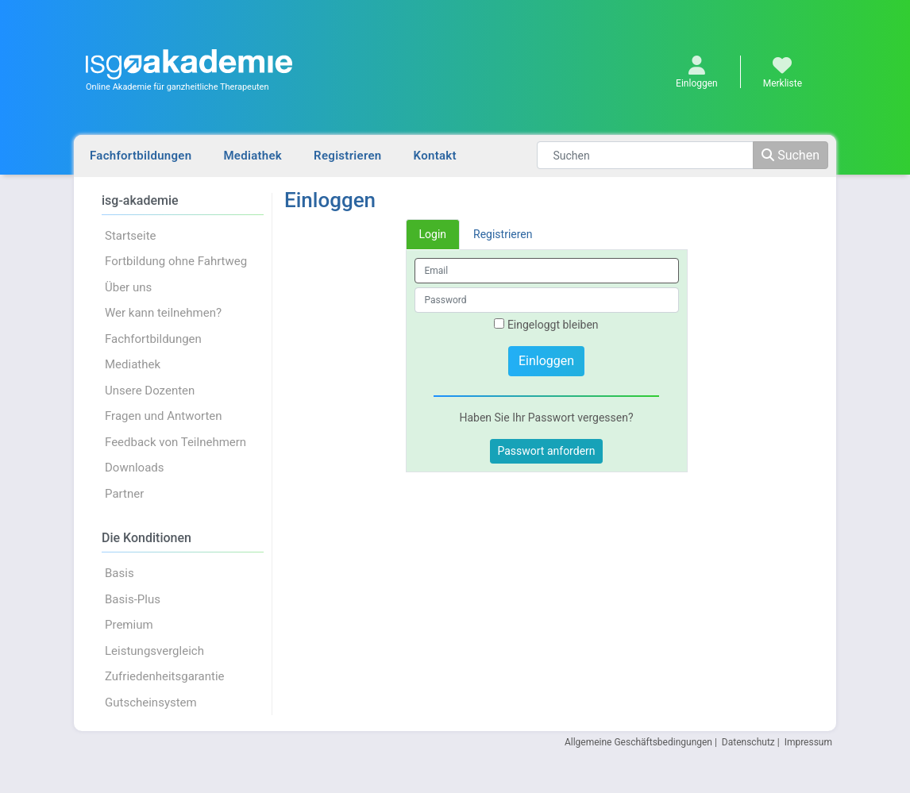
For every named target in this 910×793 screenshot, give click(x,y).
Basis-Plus (132, 599)
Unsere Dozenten (150, 390)
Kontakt (435, 155)
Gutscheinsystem (151, 702)
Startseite (130, 236)
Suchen (790, 155)
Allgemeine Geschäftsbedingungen (638, 742)
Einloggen (546, 360)
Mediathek (252, 155)
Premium (129, 625)
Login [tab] (433, 234)
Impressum (808, 742)
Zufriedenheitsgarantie (165, 676)
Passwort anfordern (546, 451)
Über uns (128, 287)
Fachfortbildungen (140, 155)
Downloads (134, 467)
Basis (119, 573)
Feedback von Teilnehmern (175, 442)
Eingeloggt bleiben (546, 324)
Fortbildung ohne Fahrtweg (176, 261)
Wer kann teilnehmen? (163, 313)
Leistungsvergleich (154, 651)
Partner (124, 494)
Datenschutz (748, 742)
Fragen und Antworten (163, 416)
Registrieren (347, 155)
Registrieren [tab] (502, 234)
